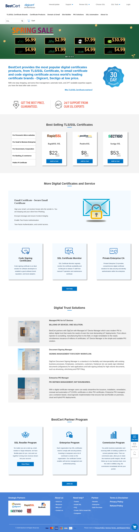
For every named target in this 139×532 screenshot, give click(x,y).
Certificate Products (38, 15)
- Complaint (77, 513)
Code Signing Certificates (25, 259)
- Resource (58, 504)
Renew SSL (83, 4)
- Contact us (59, 510)
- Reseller (94, 501)
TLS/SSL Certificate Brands (17, 15)
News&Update (54, 4)
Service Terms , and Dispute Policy (117, 528)
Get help (69, 289)
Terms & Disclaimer (119, 498)
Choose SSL (100, 4)
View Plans (25, 464)
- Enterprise (95, 504)
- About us (58, 501)
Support (68, 4)
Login (128, 4)
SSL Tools (115, 4)
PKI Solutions (79, 15)
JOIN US (69, 484)
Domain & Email (54, 15)
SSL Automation (92, 15)
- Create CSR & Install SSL (82, 510)
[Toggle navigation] (134, 527)
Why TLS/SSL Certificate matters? (79, 90)
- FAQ (75, 507)
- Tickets (76, 501)
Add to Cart (54, 161)
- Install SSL (77, 504)
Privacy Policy (116, 502)
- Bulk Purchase (96, 507)
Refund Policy (116, 506)
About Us (105, 15)
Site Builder (67, 15)
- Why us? (58, 507)
